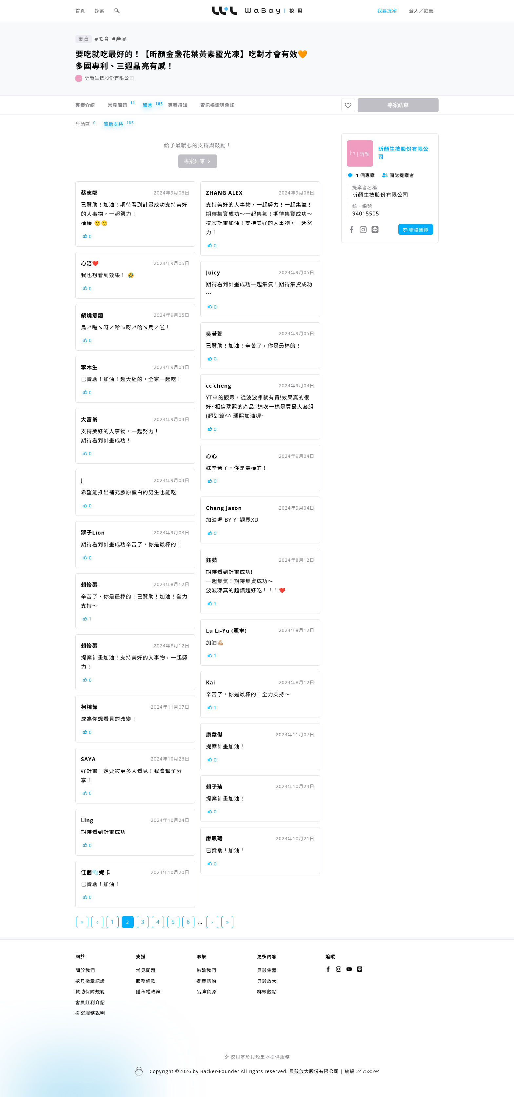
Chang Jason (224, 510)
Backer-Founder (220, 1071)
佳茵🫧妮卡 (95, 875)
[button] (117, 10)
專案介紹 (86, 106)
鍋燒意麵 (92, 318)
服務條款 (146, 981)
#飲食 (101, 39)
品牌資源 (206, 991)
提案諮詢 (206, 981)
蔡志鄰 (89, 195)
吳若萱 (214, 336)
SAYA (88, 761)
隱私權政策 (148, 991)
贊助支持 (115, 127)
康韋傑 (214, 737)
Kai (210, 685)
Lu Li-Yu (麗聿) (226, 633)
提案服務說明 (90, 1013)
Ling (87, 822)
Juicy (213, 275)
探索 (100, 11)
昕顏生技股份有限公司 (109, 78)
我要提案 (387, 11)
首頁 (80, 11)
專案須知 (200, 106)
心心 (211, 458)
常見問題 (129, 106)
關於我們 (85, 970)
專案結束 (397, 106)
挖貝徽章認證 (90, 981)
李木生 (89, 370)
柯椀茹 (89, 709)
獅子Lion (93, 535)
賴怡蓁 (89, 587)
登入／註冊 (421, 11)
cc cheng (218, 388)
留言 (166, 106)
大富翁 (89, 422)
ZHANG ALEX (224, 195)
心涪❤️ (90, 266)
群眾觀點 (267, 991)
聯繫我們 (206, 970)
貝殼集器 (267, 970)
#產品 (119, 39)
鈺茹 (211, 562)
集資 (83, 39)
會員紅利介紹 (90, 1002)
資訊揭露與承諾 (247, 106)
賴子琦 (214, 789)
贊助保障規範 (90, 991)
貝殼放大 (267, 981)
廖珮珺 (214, 841)
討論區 (84, 127)
